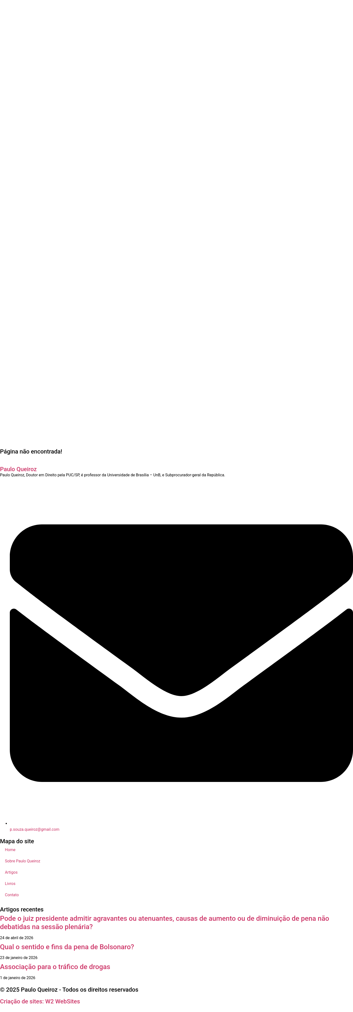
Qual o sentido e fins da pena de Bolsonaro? (67, 947)
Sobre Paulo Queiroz (22, 861)
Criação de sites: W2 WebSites (40, 1001)
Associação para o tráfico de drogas (55, 967)
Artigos (11, 872)
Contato (12, 895)
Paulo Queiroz (18, 469)
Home (10, 849)
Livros (10, 883)
